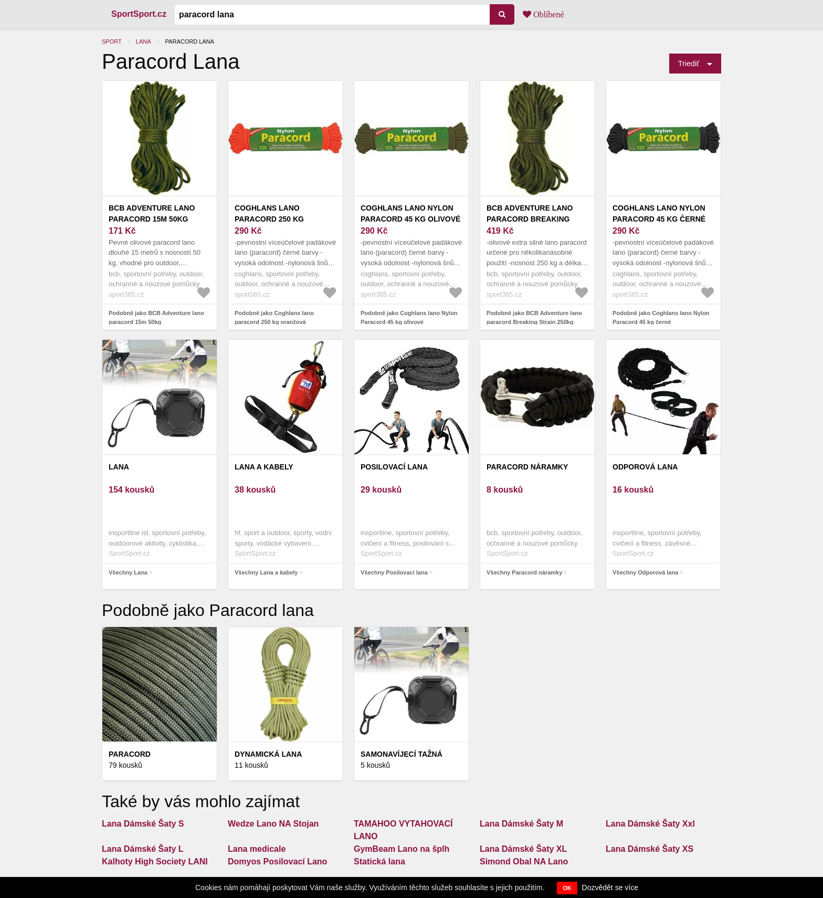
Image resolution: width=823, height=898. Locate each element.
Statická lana (379, 861)
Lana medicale (257, 848)
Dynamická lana (268, 754)
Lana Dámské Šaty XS (649, 848)
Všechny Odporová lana (645, 572)
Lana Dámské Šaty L (143, 848)
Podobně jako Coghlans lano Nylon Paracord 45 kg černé (661, 317)
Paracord (130, 754)
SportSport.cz (138, 13)
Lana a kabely (264, 467)
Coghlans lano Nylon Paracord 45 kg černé (659, 213)
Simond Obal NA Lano (524, 861)
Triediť (689, 63)
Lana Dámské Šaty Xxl (650, 823)
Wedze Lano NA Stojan (273, 823)
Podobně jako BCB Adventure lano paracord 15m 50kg (156, 317)
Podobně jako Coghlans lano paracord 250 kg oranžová (274, 317)
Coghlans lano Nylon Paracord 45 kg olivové (410, 213)
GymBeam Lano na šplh (401, 848)
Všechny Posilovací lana (394, 572)
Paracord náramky (527, 467)
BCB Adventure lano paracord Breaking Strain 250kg (530, 219)
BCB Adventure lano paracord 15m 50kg (152, 213)
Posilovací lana (394, 467)
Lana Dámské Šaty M (521, 823)
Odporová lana (645, 467)
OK (567, 888)
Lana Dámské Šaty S (143, 823)
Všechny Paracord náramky (524, 572)
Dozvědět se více (610, 887)
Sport (112, 41)
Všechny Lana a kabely (266, 572)
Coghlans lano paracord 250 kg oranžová (269, 219)
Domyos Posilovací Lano (277, 861)
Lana (143, 41)
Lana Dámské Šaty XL (523, 848)
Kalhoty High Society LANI (155, 861)
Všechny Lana (128, 572)
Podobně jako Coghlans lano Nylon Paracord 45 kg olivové (409, 317)
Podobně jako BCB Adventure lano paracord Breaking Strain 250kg (534, 317)
